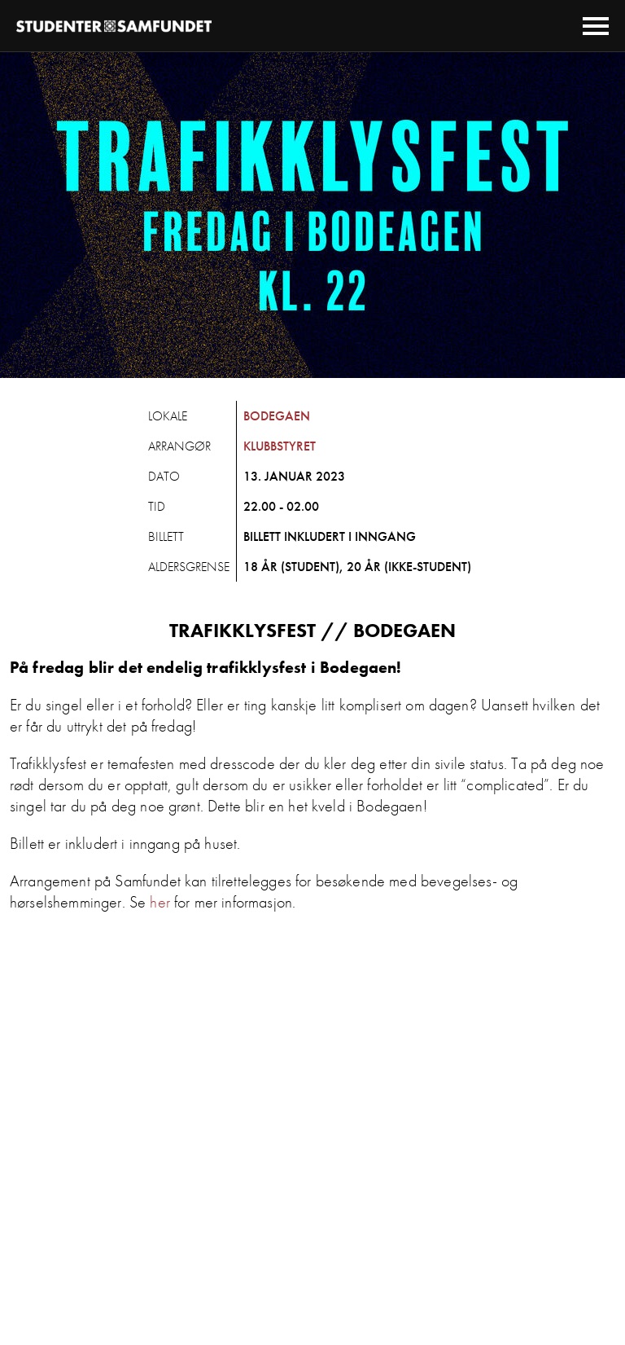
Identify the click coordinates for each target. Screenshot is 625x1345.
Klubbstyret (279, 446)
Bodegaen (276, 415)
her (159, 901)
